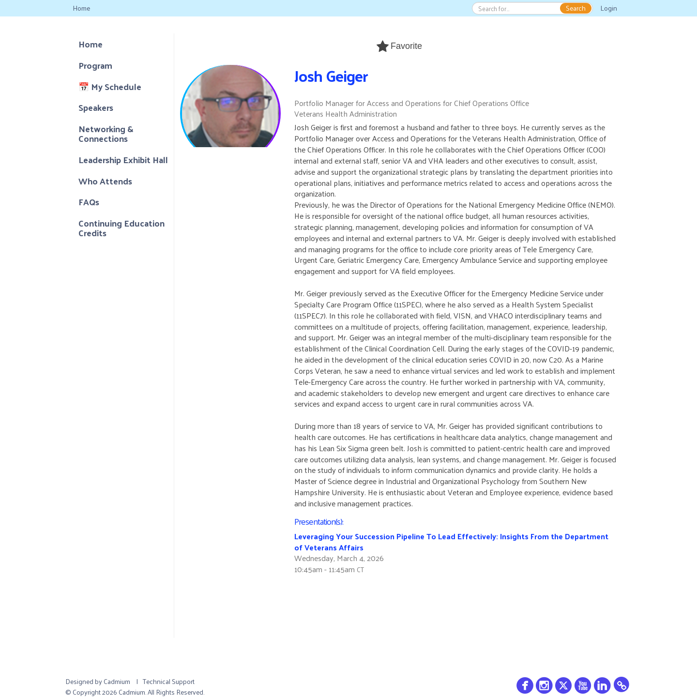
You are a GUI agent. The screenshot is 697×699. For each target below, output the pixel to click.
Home (81, 8)
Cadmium (117, 681)
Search (576, 8)
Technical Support (169, 681)
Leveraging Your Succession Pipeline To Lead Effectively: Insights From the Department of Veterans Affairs (451, 541)
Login (608, 8)
